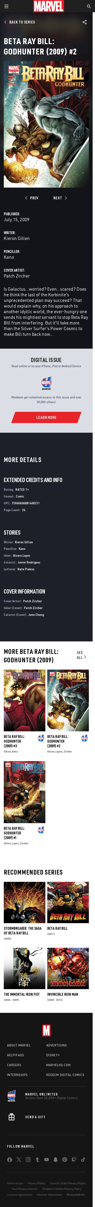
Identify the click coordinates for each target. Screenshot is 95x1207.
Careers (14, 1065)
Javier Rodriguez (29, 562)
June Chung (36, 615)
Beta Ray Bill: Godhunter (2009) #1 (14, 833)
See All (82, 655)
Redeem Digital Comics (65, 1075)
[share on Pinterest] (64, 1160)
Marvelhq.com (58, 1065)
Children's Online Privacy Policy (62, 1189)
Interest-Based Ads (49, 1194)
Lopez (59, 751)
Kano (9, 257)
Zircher (68, 751)
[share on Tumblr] (37, 1160)
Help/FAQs (15, 1055)
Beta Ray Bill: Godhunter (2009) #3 (14, 741)
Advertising (56, 1045)
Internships (17, 1075)
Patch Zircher (17, 275)
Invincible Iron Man (62, 994)
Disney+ (53, 1055)
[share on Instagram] (28, 1160)
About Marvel (19, 1045)
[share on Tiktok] (83, 1160)
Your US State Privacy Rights (68, 1183)
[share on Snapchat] (55, 1160)
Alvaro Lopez (21, 555)
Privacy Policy (36, 1183)
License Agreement (20, 1194)
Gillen (7, 751)
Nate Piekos (26, 569)
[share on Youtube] (46, 1160)
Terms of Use (15, 1183)
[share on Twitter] (19, 1160)
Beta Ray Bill (57, 928)
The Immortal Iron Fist (22, 994)
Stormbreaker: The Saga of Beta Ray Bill (23, 930)
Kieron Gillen (17, 238)
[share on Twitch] (74, 1160)
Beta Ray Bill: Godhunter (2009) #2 (58, 741)
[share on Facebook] (9, 1160)
